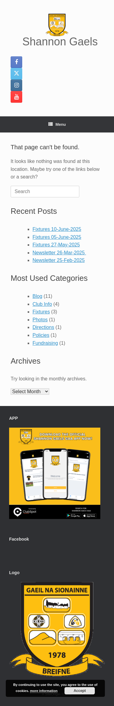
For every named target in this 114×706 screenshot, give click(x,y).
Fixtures (41, 311)
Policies (41, 335)
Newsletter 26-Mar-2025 (59, 252)
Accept (80, 691)
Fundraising (45, 343)
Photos (40, 319)
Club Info (42, 304)
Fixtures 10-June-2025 (57, 229)
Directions (43, 327)
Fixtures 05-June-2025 (57, 237)
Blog (37, 296)
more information (43, 691)
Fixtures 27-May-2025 (56, 244)
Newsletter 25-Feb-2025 (59, 260)
